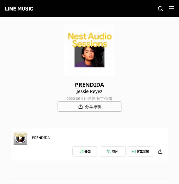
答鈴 (112, 151)
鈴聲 (85, 151)
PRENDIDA (41, 137)
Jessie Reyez (89, 91)
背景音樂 (140, 151)
